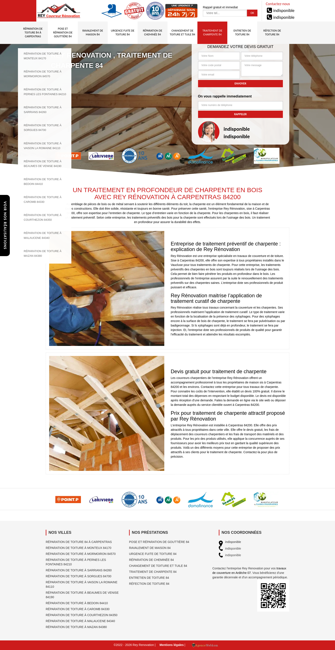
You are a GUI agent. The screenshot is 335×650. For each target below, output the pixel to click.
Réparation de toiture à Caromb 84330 (77, 609)
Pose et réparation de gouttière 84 (159, 542)
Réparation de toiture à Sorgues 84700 (78, 576)
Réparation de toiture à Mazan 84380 (76, 627)
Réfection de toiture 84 (149, 583)
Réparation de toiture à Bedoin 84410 (77, 603)
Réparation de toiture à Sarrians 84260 (79, 570)
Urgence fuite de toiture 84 (152, 554)
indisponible (283, 10)
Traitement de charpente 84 (152, 571)
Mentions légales (172, 645)
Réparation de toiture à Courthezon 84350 (82, 615)
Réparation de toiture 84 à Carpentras (79, 542)
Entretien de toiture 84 (149, 577)
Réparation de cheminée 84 (151, 559)
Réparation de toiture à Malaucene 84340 (80, 621)
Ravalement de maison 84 (150, 548)
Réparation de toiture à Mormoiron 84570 (81, 554)
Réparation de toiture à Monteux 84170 (78, 548)
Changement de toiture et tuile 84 (158, 565)
